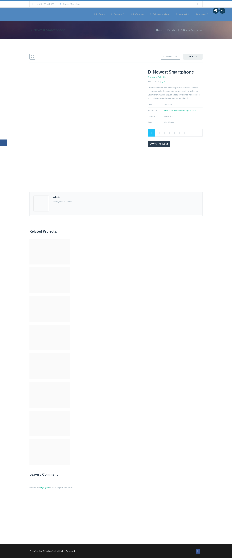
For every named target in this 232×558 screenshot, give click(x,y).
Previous (172, 56)
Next (191, 56)
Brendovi (201, 14)
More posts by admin (62, 201)
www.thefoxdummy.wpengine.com (180, 110)
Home (159, 30)
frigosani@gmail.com (72, 4)
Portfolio (171, 30)
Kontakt (181, 14)
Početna (99, 14)
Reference (137, 14)
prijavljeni (44, 487)
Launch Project (159, 144)
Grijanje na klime (160, 14)
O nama (116, 14)
